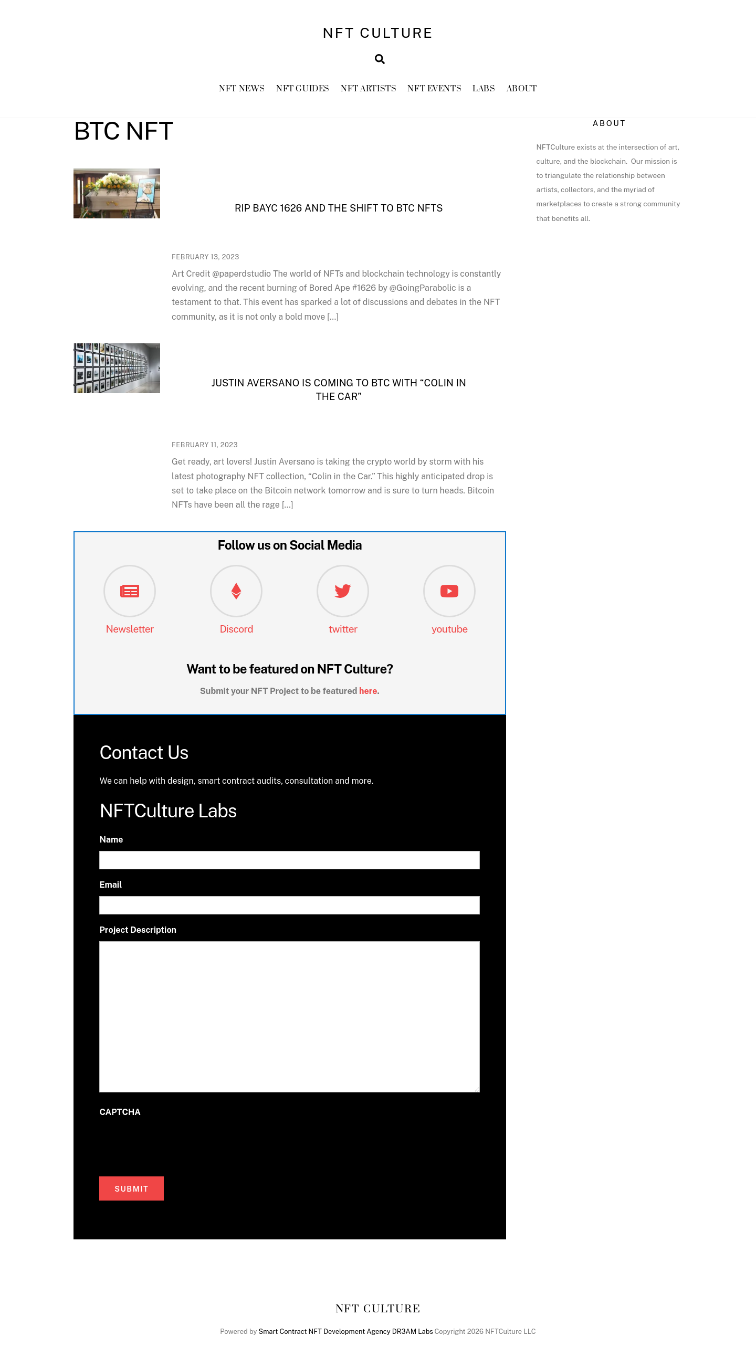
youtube (450, 629)
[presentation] (179, 1144)
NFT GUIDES (303, 89)
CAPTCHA (119, 1112)
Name (111, 840)
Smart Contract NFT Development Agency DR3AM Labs (346, 1331)
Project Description (137, 930)
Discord (236, 629)
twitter (343, 629)
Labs (483, 89)
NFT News (242, 89)
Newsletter (130, 629)
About (522, 89)
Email (110, 885)
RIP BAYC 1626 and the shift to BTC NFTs (339, 208)
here (368, 691)
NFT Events (434, 89)
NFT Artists (368, 89)
